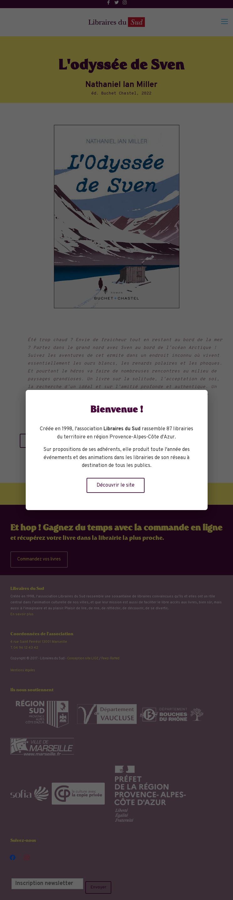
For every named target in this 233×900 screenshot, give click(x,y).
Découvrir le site (116, 485)
